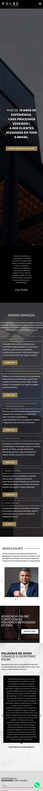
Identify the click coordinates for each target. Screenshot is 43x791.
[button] (40, 4)
